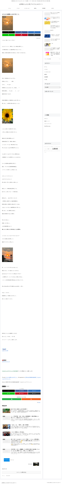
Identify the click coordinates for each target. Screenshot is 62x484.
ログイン (46, 118)
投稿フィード (47, 121)
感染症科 (48, 146)
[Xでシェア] (5, 32)
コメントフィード (47, 123)
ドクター (46, 69)
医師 (48, 148)
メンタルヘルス (47, 71)
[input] (52, 59)
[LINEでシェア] (25, 32)
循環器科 (45, 146)
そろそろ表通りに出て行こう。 (12, 374)
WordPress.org (47, 126)
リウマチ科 (54, 146)
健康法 (45, 74)
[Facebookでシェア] (12, 32)
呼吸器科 (57, 146)
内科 (52, 146)
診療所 (7, 383)
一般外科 (45, 152)
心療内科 (55, 148)
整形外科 (59, 146)
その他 (45, 79)
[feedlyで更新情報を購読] (20, 396)
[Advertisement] (52, 103)
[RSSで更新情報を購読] (22, 396)
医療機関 (3, 383)
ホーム (45, 66)
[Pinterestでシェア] (31, 32)
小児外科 (50, 146)
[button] (38, 32)
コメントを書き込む (21, 472)
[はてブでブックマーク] (18, 32)
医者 (44, 150)
